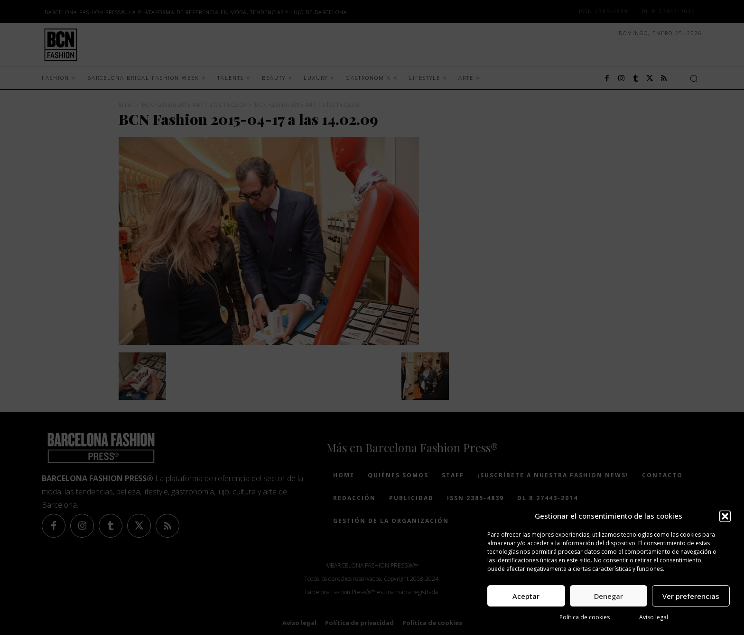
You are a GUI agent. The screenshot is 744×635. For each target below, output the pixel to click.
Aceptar (525, 596)
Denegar (608, 596)
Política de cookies (584, 617)
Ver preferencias (690, 596)
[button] (725, 516)
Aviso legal (653, 617)
